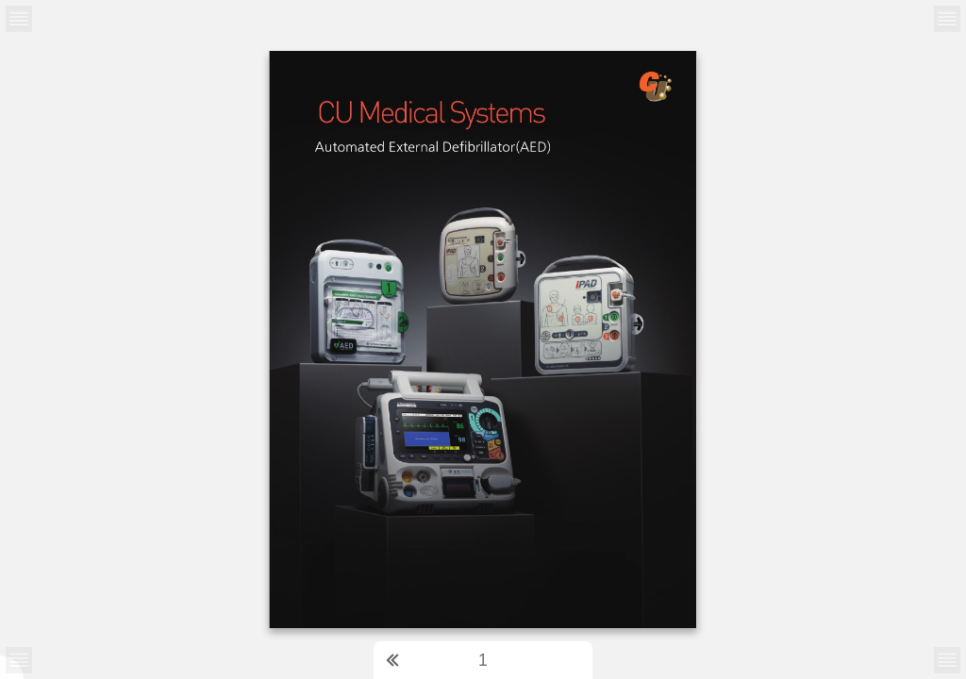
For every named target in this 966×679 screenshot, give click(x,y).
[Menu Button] (19, 660)
